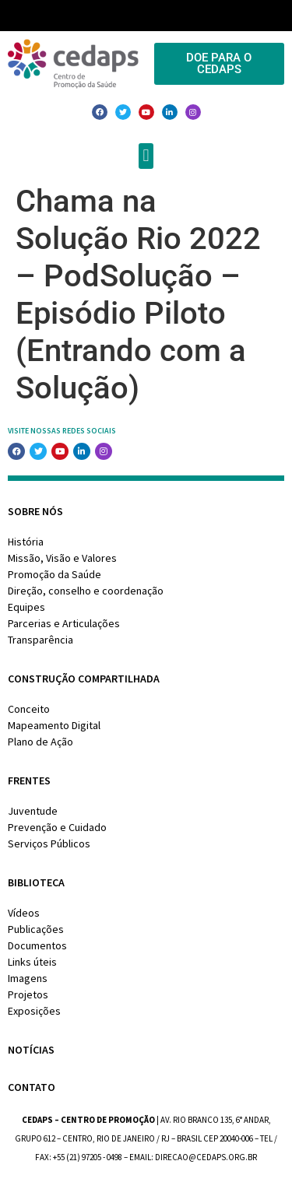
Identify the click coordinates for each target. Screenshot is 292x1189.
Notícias (31, 1050)
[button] (146, 156)
